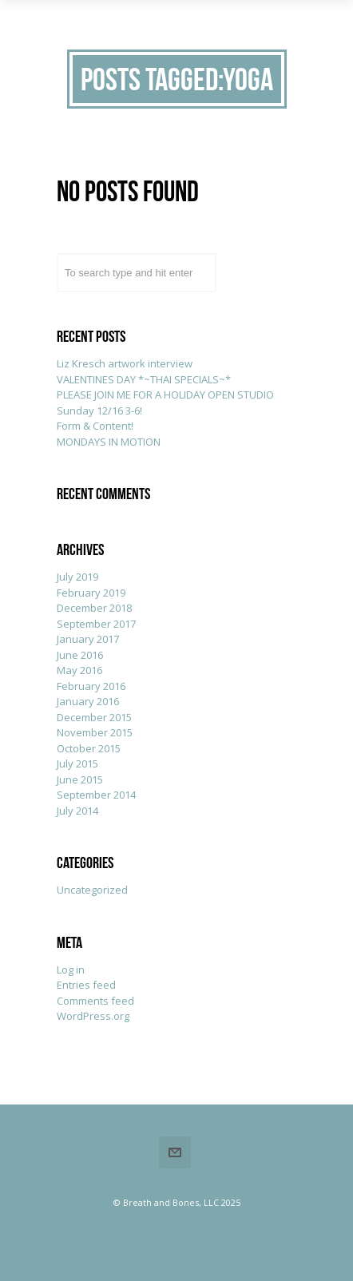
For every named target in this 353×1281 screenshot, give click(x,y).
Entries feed (86, 985)
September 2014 (96, 794)
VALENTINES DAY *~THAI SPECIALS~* (144, 379)
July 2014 (77, 810)
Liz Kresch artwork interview (124, 363)
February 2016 (91, 686)
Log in (71, 969)
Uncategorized (92, 889)
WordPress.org (93, 1016)
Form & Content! (95, 425)
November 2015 (95, 732)
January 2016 (88, 701)
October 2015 (89, 748)
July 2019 (77, 576)
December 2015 (94, 717)
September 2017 (96, 624)
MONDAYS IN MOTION (109, 441)
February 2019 (91, 592)
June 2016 (80, 655)
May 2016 (79, 670)
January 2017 (88, 639)
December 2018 (94, 608)
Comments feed (95, 1000)
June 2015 (80, 779)
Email (175, 1152)
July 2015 (77, 763)
